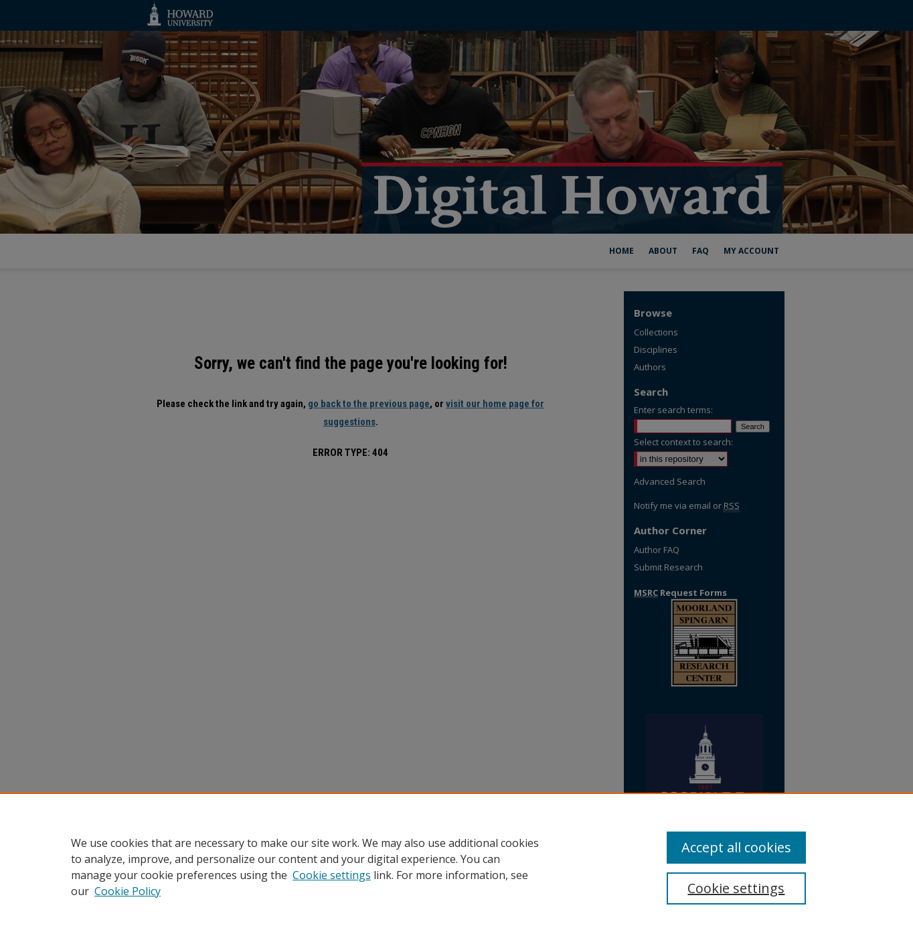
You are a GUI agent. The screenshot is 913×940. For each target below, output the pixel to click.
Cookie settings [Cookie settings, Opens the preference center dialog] (735, 888)
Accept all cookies (736, 847)
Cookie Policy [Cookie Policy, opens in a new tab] (127, 891)
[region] (456, 866)
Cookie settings (332, 875)
